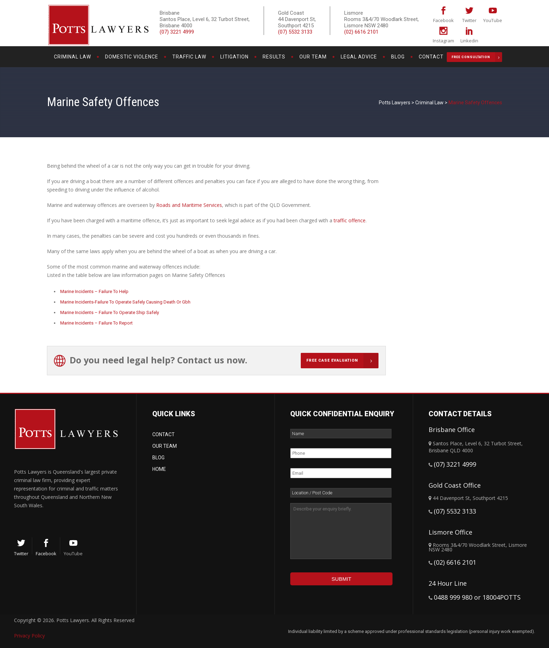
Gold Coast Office (455, 485)
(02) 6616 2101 (361, 32)
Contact (163, 434)
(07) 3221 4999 (177, 32)
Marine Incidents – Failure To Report (96, 323)
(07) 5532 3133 (295, 32)
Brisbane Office (452, 429)
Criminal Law (429, 102)
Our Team (164, 446)
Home (159, 469)
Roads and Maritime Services (189, 205)
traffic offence (350, 220)
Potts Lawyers (394, 102)
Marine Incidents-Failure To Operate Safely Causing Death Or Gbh (125, 302)
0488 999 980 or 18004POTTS (477, 597)
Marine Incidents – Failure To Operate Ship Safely (109, 312)
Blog (158, 457)
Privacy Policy (29, 635)
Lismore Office (450, 532)
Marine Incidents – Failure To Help (94, 291)
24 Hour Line (448, 583)
